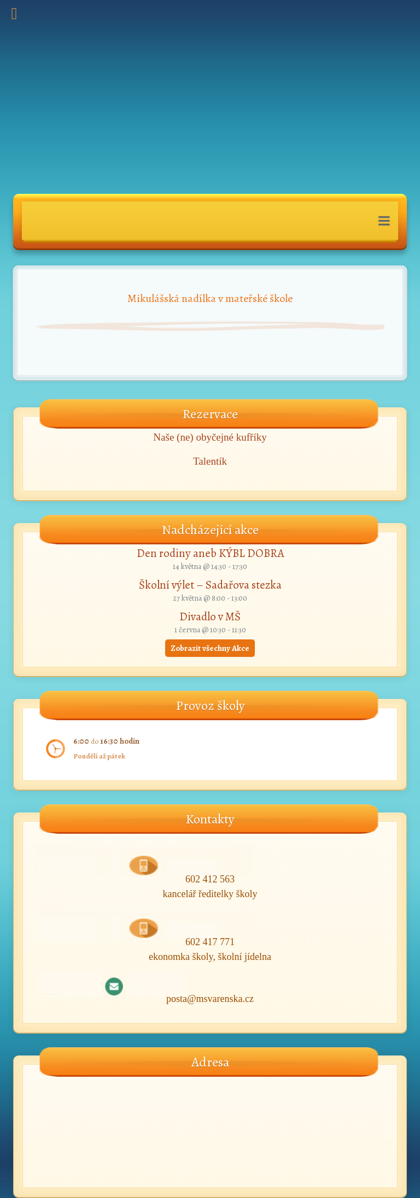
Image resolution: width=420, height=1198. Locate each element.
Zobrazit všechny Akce (210, 648)
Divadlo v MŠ (210, 616)
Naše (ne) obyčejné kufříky (209, 437)
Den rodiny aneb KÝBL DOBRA (210, 553)
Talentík (210, 461)
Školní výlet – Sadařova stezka (210, 584)
